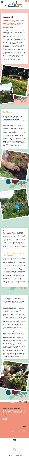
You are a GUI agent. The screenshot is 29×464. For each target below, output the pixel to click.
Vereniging (14, 451)
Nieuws (14, 450)
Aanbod (14, 449)
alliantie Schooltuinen (8, 45)
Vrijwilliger (14, 448)
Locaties (14, 447)
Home (14, 443)
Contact (14, 452)
